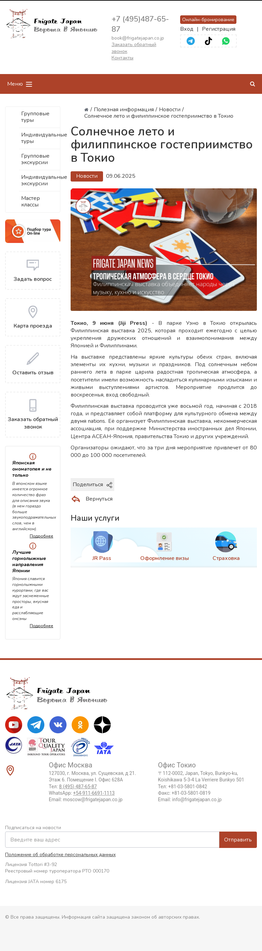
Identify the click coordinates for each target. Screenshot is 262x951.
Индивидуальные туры (40, 138)
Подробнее (41, 536)
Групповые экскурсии (35, 159)
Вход (186, 29)
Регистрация (218, 29)
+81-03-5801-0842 (187, 786)
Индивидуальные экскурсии (40, 180)
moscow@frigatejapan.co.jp (92, 799)
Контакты (122, 58)
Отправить (238, 840)
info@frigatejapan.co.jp (197, 799)
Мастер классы (30, 201)
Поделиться (92, 484)
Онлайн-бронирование (208, 19)
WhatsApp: (82, 793)
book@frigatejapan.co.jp (138, 38)
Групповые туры (35, 117)
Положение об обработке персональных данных (60, 854)
